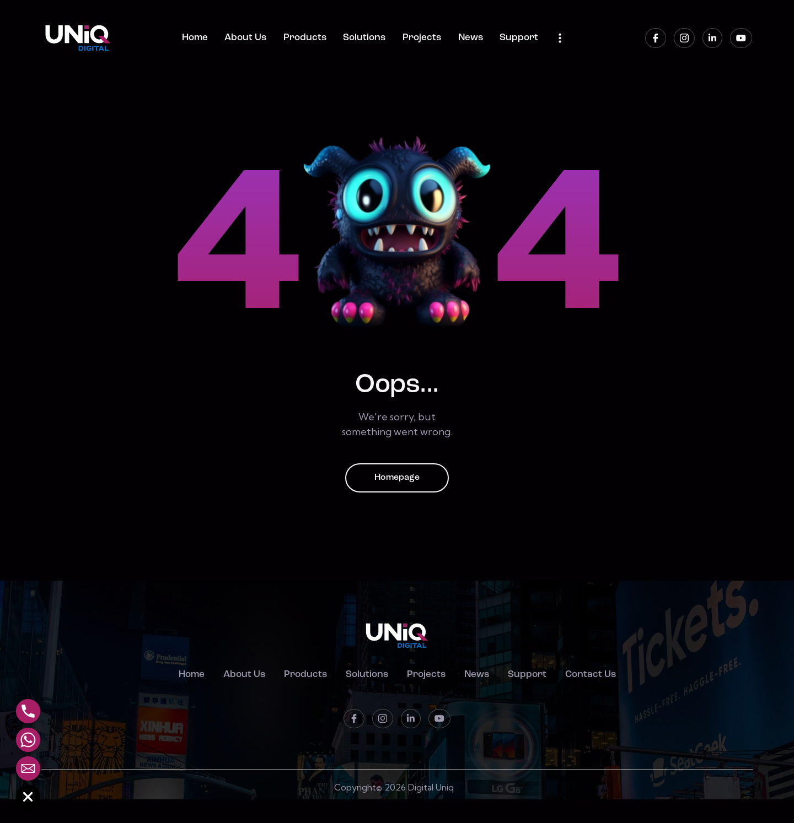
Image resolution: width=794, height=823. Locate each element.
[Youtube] (741, 38)
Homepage (397, 478)
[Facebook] (655, 38)
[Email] (28, 768)
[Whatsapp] (28, 740)
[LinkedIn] (712, 38)
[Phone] (28, 711)
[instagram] (684, 38)
